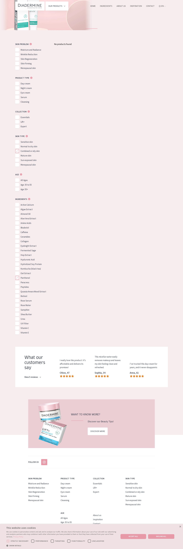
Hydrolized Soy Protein (31, 264)
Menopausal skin (28, 68)
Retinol (24, 296)
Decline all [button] (161, 536)
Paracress (25, 282)
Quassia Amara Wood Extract (33, 291)
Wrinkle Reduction (29, 54)
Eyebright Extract (28, 246)
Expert (24, 126)
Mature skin (26, 155)
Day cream (25, 83)
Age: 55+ (24, 189)
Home (93, 6)
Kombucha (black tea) (31, 268)
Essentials (25, 117)
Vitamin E (25, 332)
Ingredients (106, 6)
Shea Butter (26, 314)
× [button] (180, 527)
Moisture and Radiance (31, 49)
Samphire (25, 309)
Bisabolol (25, 227)
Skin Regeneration (29, 59)
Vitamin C (25, 328)
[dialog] (91, 536)
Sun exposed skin (28, 160)
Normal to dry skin (29, 146)
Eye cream (25, 92)
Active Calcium (27, 204)
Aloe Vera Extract (28, 218)
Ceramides (25, 236)
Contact (150, 6)
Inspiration (136, 6)
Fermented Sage (28, 250)
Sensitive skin (27, 142)
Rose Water (26, 305)
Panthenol (25, 277)
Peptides (25, 287)
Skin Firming (26, 63)
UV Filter (25, 323)
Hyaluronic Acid (28, 259)
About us (121, 6)
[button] (61, 545)
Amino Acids (26, 223)
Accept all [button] (133, 536)
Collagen (25, 241)
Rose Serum (26, 300)
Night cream (26, 88)
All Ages (24, 180)
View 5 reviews (32, 377)
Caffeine (24, 232)
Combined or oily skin (30, 151)
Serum (24, 97)
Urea (23, 319)
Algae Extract (27, 209)
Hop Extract (26, 255)
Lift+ (23, 121)
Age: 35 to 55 (26, 184)
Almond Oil (25, 214)
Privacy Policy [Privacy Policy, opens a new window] (18, 537)
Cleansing (25, 101)
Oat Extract (26, 273)
